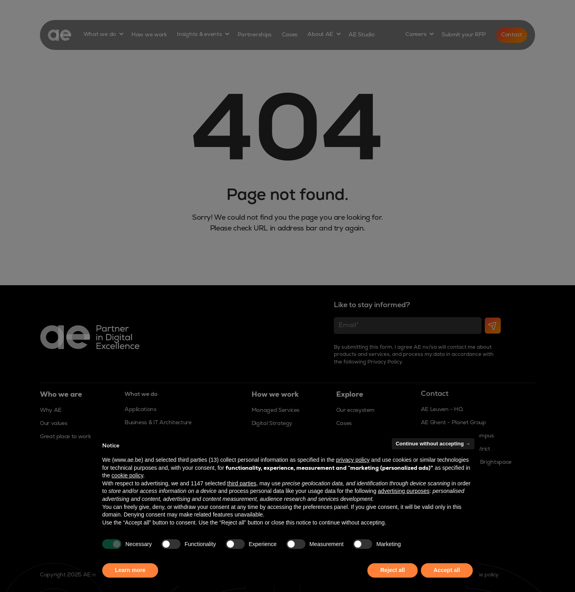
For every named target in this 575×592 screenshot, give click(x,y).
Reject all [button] (392, 570)
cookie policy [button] (127, 475)
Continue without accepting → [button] (433, 444)
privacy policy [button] (353, 460)
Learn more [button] (130, 570)
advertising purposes (403, 491)
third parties (241, 483)
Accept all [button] (447, 570)
